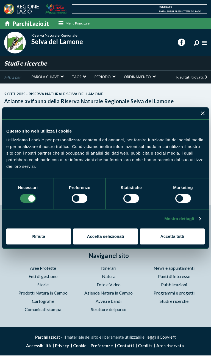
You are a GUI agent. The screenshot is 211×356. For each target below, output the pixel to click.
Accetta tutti (172, 236)
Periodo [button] (103, 77)
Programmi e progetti (174, 293)
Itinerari (108, 268)
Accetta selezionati (105, 236)
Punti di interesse (174, 276)
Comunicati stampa (43, 309)
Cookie (80, 346)
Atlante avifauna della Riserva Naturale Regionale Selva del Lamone (105, 98)
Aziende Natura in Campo (108, 293)
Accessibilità (38, 346)
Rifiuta (38, 236)
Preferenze (102, 346)
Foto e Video (109, 284)
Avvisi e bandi (108, 301)
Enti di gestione (43, 276)
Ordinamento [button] (137, 77)
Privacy (62, 346)
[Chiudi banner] (203, 113)
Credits (145, 346)
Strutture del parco (108, 309)
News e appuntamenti (174, 268)
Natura (108, 276)
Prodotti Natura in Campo (43, 293)
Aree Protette (43, 268)
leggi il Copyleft (161, 337)
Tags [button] (76, 77)
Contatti (125, 346)
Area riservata (170, 346)
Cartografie (43, 301)
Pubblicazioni (174, 284)
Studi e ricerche (174, 301)
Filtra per (12, 77)
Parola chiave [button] (45, 77)
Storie (43, 284)
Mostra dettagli (179, 218)
